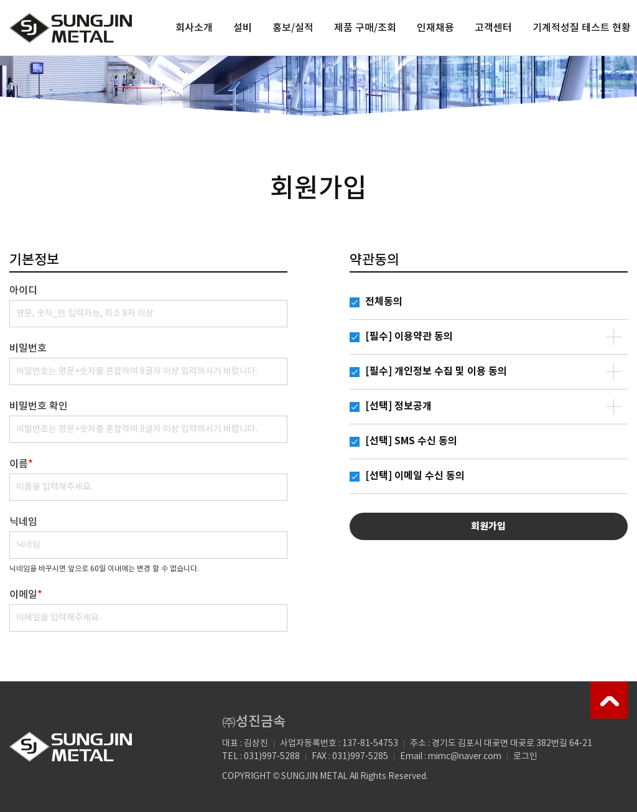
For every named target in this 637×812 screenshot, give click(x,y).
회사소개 (194, 28)
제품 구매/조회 (365, 28)
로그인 (525, 757)
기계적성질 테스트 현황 (581, 28)
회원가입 (488, 526)
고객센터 (493, 28)
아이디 (23, 290)
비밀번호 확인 (38, 406)
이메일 (25, 594)
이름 (21, 464)
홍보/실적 (293, 28)
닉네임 (23, 522)
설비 (242, 28)
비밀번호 (28, 348)
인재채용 (435, 28)
